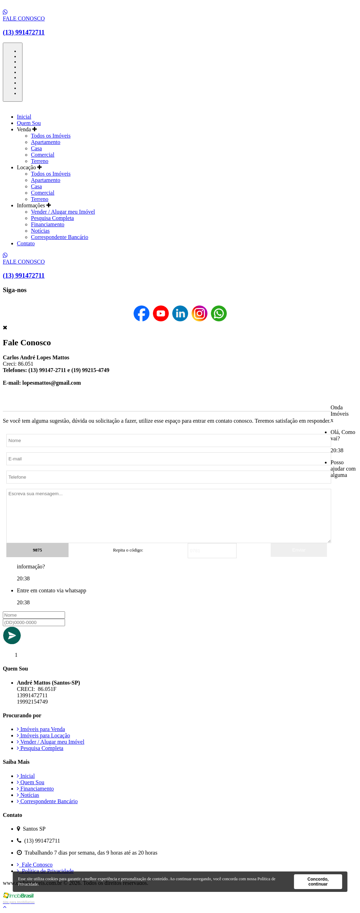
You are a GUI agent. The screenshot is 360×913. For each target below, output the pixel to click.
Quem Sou (29, 123)
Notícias (40, 231)
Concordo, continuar (318, 882)
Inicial (24, 117)
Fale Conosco (35, 865)
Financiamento (47, 224)
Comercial (42, 155)
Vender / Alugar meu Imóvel (63, 212)
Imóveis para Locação (43, 735)
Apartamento (45, 142)
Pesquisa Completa (52, 218)
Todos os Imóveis (51, 136)
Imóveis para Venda (41, 729)
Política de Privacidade (45, 871)
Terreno (40, 161)
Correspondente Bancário (59, 237)
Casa (36, 148)
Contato (26, 243)
